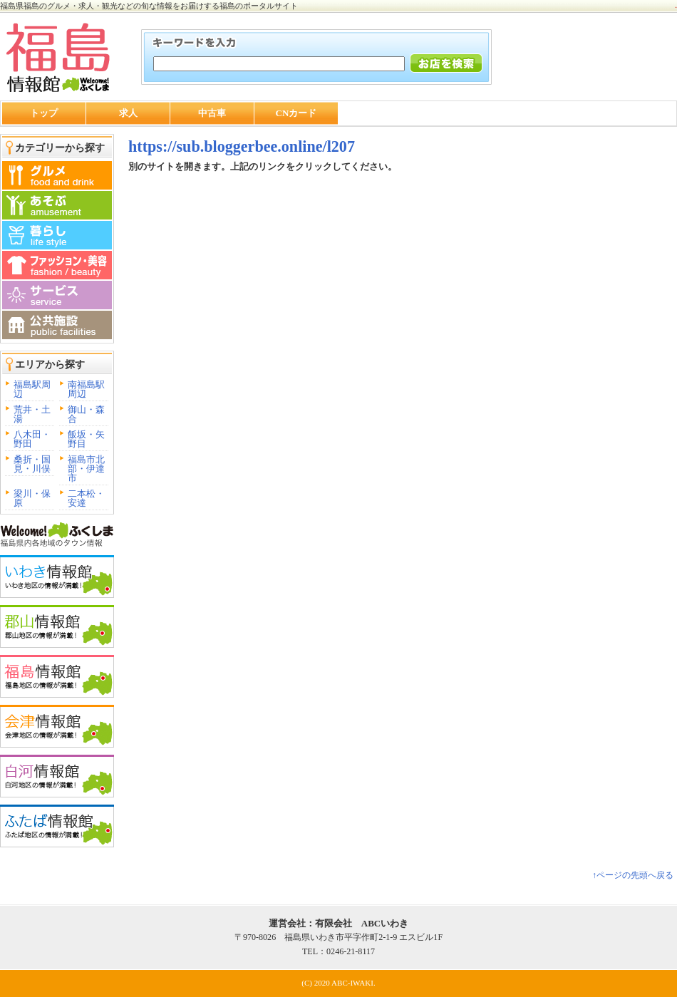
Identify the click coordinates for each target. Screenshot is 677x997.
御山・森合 (86, 414)
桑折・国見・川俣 (32, 464)
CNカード (296, 113)
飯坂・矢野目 (86, 439)
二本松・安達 (86, 498)
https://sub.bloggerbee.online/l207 (241, 146)
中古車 (212, 113)
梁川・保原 (32, 498)
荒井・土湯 (32, 414)
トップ (44, 113)
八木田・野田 (32, 439)
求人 (128, 113)
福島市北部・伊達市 (86, 468)
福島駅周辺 (32, 389)
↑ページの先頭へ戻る (632, 875)
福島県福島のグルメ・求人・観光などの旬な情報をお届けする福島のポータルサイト (149, 5)
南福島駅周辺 (86, 389)
